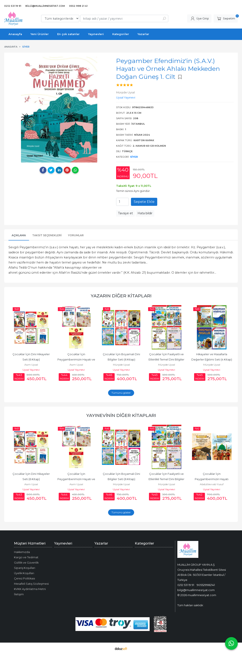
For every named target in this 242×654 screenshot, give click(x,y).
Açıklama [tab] (19, 235)
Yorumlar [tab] (76, 235)
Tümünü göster (121, 392)
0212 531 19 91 (185, 585)
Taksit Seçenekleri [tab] (47, 235)
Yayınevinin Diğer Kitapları (121, 415)
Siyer (134, 156)
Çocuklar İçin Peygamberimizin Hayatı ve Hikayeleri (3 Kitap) (76, 359)
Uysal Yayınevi (31, 369)
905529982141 (206, 585)
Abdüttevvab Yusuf (212, 484)
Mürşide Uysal (121, 364)
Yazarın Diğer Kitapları (121, 295)
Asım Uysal (31, 364)
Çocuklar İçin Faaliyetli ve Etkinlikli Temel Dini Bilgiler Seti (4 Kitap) (167, 359)
